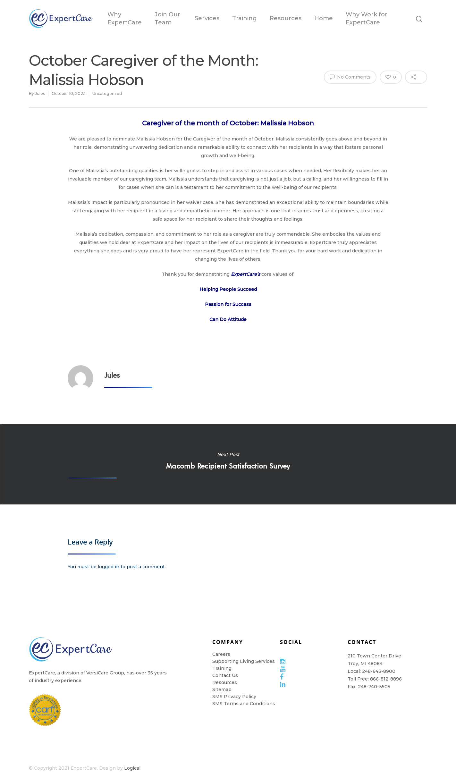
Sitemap (222, 689)
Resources (285, 18)
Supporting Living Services (243, 661)
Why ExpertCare (124, 18)
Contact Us (225, 675)
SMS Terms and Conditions (243, 703)
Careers (221, 654)
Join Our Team (167, 18)
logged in (108, 567)
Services (207, 18)
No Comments (350, 76)
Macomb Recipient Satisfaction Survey (228, 464)
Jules (40, 93)
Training (244, 18)
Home (323, 18)
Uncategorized (107, 93)
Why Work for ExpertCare (366, 18)
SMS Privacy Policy (234, 696)
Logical (132, 768)
